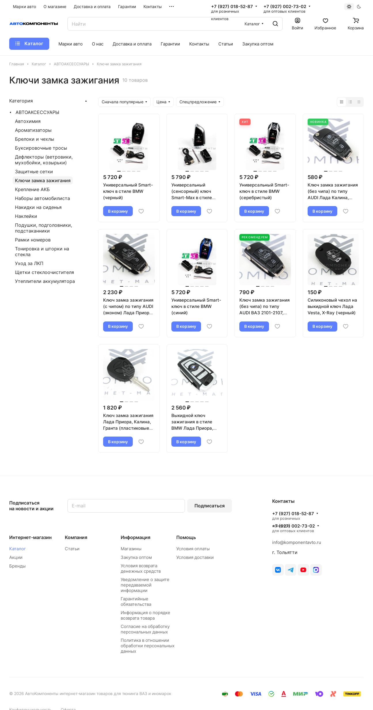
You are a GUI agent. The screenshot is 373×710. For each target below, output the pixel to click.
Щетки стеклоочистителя (44, 272)
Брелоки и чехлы (34, 139)
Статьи (72, 548)
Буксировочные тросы (41, 148)
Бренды (17, 566)
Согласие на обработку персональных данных (145, 629)
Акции (15, 557)
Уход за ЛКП (29, 263)
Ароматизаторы (33, 130)
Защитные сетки (34, 171)
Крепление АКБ (32, 189)
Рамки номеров (33, 240)
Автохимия (28, 121)
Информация (135, 537)
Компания (76, 537)
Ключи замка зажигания (43, 180)
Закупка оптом (136, 557)
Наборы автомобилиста (42, 198)
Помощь (186, 537)
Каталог (17, 548)
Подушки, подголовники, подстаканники (43, 228)
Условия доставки (195, 557)
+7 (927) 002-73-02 (285, 6)
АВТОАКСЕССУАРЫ (37, 112)
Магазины (131, 548)
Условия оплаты (193, 548)
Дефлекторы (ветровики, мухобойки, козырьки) (44, 159)
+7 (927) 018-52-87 (232, 6)
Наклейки (26, 216)
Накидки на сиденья (38, 207)
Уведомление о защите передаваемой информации (145, 585)
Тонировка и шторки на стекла (42, 251)
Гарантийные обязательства (136, 601)
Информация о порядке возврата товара (145, 615)
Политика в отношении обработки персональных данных (148, 645)
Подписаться (209, 506)
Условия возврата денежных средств (141, 568)
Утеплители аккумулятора (45, 281)
